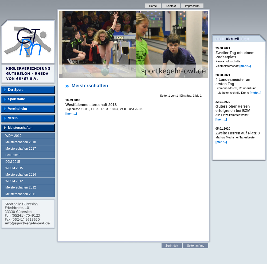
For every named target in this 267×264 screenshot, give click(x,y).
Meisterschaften (20, 128)
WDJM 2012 (14, 181)
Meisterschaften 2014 (20, 174)
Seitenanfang (195, 245)
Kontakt (171, 5)
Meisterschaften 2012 (20, 187)
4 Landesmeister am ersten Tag (233, 81)
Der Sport (15, 90)
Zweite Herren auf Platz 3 (237, 133)
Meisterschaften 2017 (20, 148)
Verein (13, 118)
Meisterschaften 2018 (20, 142)
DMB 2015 (13, 155)
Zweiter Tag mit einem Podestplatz (234, 55)
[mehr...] (71, 113)
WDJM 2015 (14, 168)
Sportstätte (16, 99)
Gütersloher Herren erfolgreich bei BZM (232, 108)
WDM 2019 (13, 136)
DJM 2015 (12, 162)
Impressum (192, 5)
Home (153, 5)
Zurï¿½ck (172, 245)
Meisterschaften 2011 (20, 194)
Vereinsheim (17, 109)
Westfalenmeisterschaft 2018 (91, 105)
